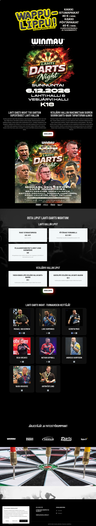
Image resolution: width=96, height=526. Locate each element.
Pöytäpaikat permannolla (68, 233)
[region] (15, 515)
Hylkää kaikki (14, 520)
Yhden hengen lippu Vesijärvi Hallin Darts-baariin (28, 277)
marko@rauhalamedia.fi (42, 515)
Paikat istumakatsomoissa (28, 233)
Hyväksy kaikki (23, 520)
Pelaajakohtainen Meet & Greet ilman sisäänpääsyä (28, 250)
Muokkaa (7, 520)
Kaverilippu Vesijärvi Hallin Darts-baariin (68, 276)
